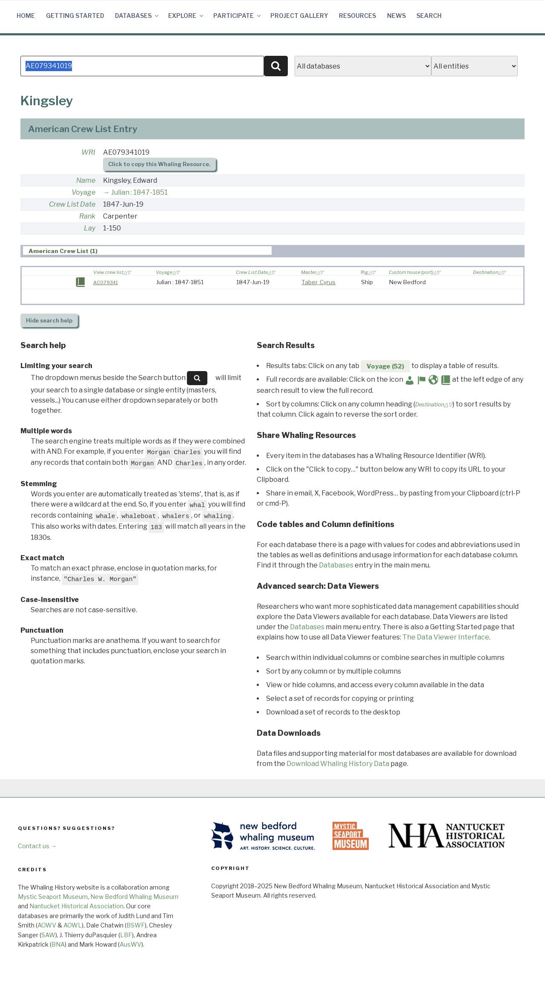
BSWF (135, 925)
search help (49, 320)
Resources (357, 15)
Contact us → (37, 846)
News (396, 15)
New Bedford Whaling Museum (134, 896)
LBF (126, 935)
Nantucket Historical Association (76, 906)
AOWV (46, 925)
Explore (186, 15)
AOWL (72, 925)
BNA (58, 944)
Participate (237, 15)
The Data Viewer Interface (445, 637)
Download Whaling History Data (338, 764)
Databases (137, 15)
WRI (88, 152)
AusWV (130, 944)
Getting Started (75, 15)
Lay (89, 228)
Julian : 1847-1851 (139, 192)
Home (26, 15)
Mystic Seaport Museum (53, 896)
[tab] (147, 250)
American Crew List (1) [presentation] (63, 251)
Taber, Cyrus (318, 282)
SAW (48, 935)
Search (429, 15)
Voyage (83, 192)
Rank (87, 216)
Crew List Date (72, 204)
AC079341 (105, 282)
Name (85, 180)
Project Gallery (299, 15)
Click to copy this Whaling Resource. (159, 164)
